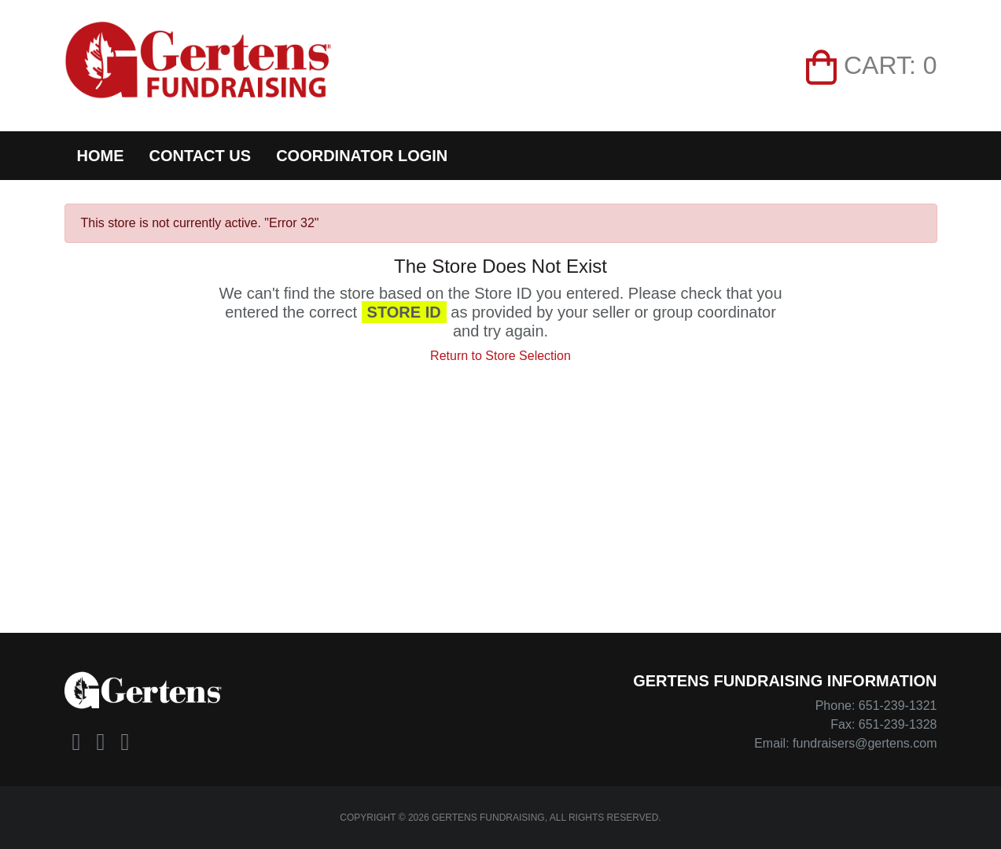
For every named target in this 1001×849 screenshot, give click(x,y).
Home (100, 155)
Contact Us (200, 155)
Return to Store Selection (500, 355)
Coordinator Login (361, 155)
